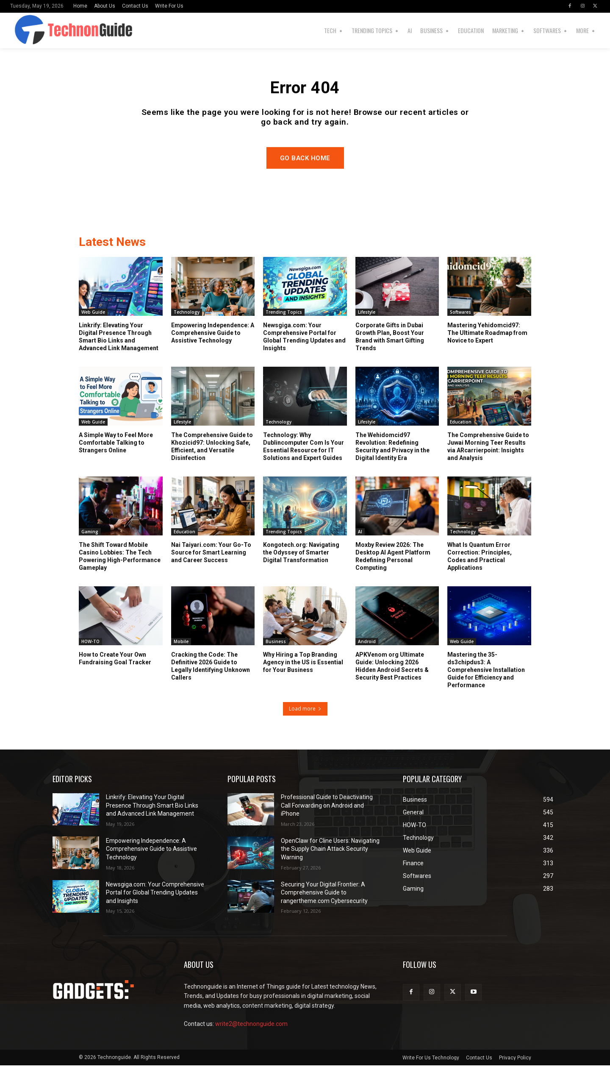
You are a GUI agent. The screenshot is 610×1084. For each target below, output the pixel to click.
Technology (187, 330)
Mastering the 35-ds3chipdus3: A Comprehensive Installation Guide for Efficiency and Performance (486, 688)
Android (367, 660)
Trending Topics (284, 330)
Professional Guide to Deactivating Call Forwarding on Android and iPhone (327, 823)
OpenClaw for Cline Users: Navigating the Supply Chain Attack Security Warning (330, 867)
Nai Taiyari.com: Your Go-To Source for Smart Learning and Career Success (211, 571)
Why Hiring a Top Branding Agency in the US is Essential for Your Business (303, 680)
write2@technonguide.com (251, 1042)
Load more (305, 726)
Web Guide (93, 330)
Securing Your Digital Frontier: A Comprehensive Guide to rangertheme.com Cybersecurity (324, 910)
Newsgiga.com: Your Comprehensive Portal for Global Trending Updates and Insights (155, 910)
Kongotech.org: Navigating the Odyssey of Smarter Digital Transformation (301, 571)
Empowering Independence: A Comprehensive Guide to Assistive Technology (212, 351)
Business (276, 660)
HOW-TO (90, 660)
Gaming (89, 550)
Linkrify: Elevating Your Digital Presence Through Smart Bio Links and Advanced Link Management (152, 823)
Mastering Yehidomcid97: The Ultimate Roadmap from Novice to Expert (487, 351)
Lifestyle (366, 330)
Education (460, 440)
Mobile (181, 660)
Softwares (460, 330)
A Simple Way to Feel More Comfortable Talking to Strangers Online (116, 461)
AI (360, 550)
